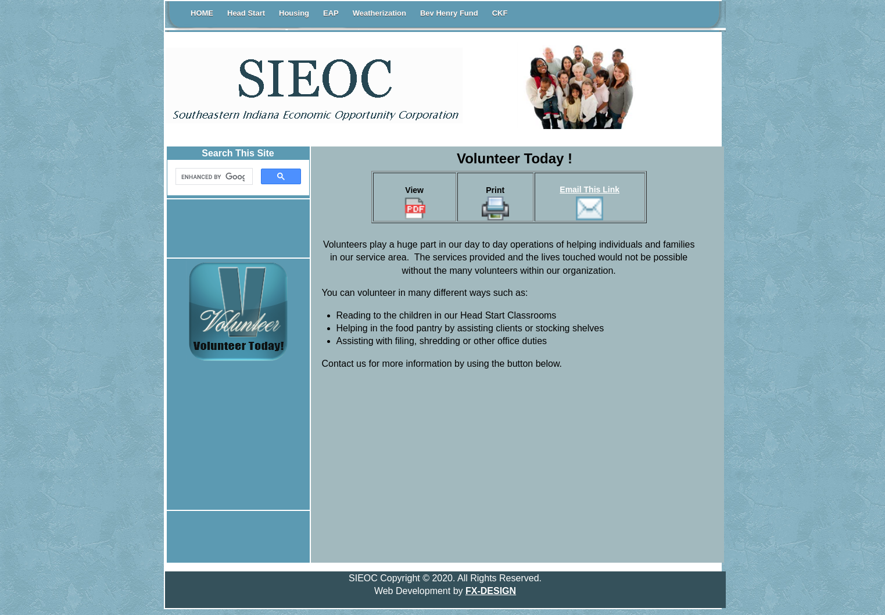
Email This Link (589, 189)
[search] (213, 176)
